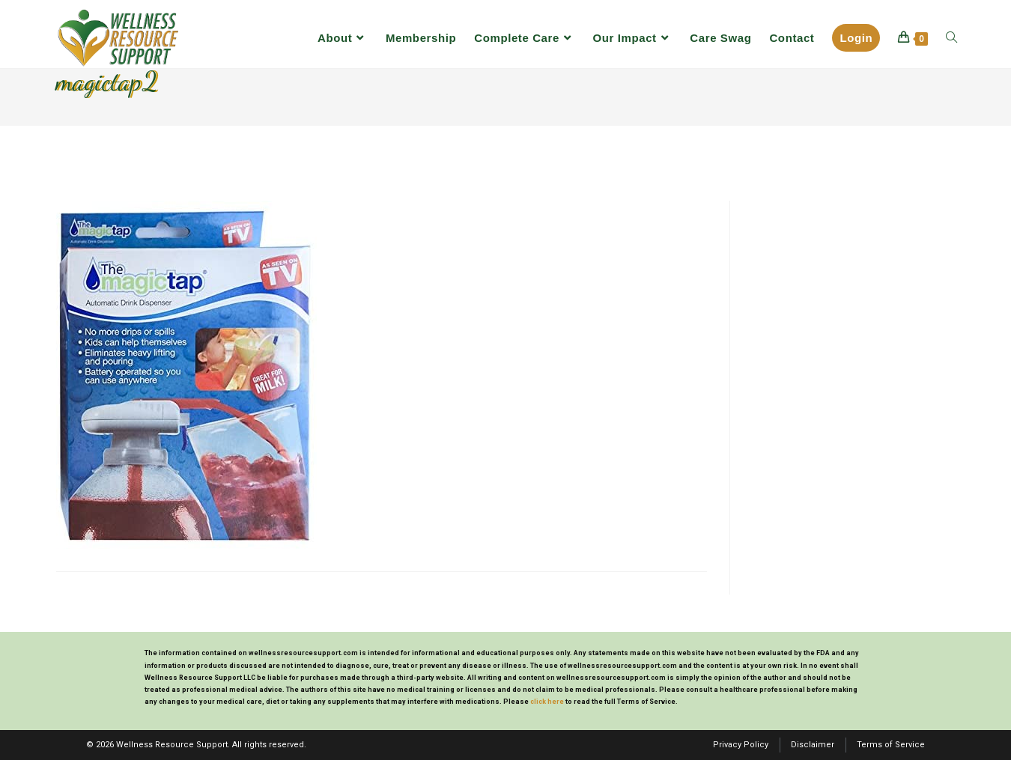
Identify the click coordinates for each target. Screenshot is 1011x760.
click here (547, 701)
